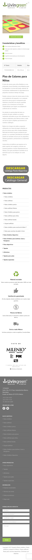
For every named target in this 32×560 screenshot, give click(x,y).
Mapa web (6, 499)
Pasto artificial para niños (11, 216)
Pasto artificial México (10, 208)
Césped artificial (9, 223)
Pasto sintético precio (10, 204)
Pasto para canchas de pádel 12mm (14, 231)
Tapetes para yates (9, 256)
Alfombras (7, 252)
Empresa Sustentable (10, 488)
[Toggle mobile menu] (29, 3)
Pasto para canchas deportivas (11, 551)
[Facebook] (3, 408)
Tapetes (6, 248)
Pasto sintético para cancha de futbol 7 (15, 227)
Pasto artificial (8, 200)
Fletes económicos (9, 495)
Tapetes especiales (9, 260)
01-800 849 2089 (8, 402)
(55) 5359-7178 (7, 399)
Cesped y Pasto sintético (18, 547)
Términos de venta (9, 491)
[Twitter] (7, 408)
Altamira (16, 553)
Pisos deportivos (8, 244)
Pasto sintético (8, 193)
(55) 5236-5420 (7, 397)
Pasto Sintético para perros (12, 212)
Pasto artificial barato (10, 219)
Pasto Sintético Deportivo (11, 235)
